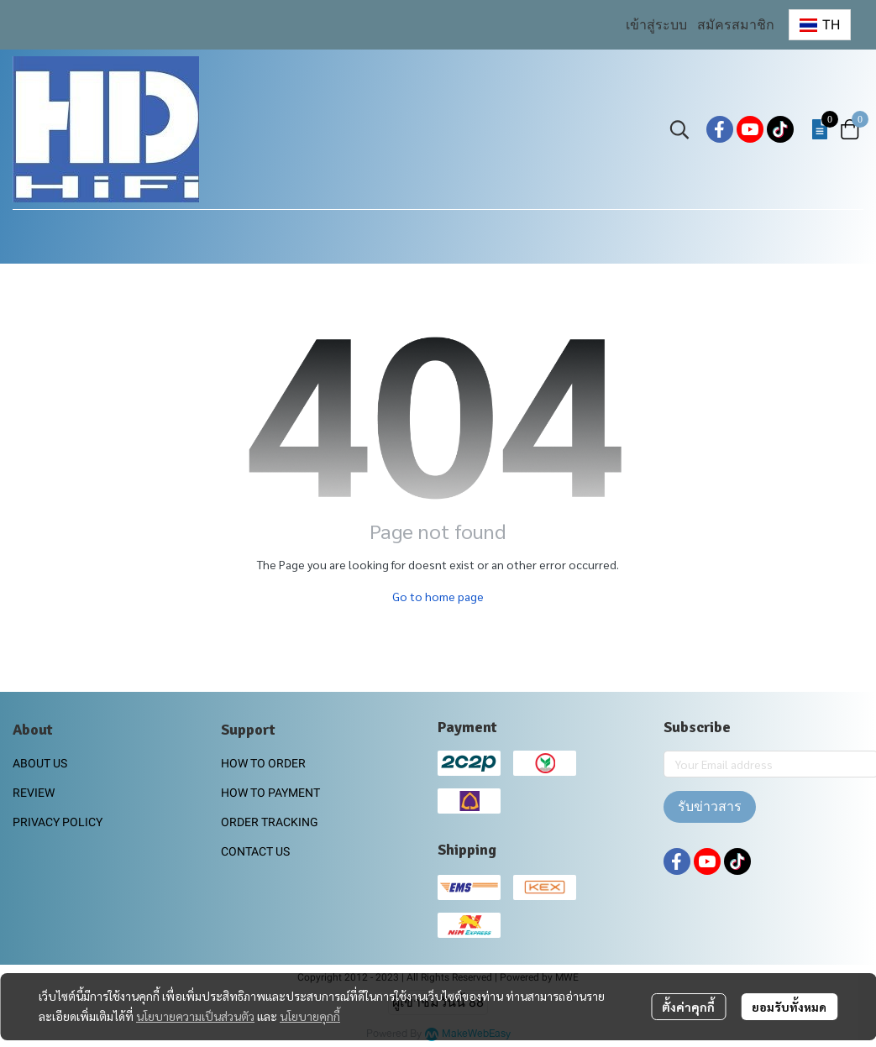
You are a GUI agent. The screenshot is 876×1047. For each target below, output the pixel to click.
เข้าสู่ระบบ (656, 25)
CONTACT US (255, 851)
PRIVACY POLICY (57, 822)
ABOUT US (40, 763)
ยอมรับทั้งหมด (789, 1006)
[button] (820, 24)
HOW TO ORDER (263, 763)
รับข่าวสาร (710, 806)
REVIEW (34, 792)
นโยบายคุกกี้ (310, 1015)
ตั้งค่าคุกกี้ (688, 1006)
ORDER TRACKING (269, 822)
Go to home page (438, 596)
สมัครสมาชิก (735, 25)
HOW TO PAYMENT (270, 792)
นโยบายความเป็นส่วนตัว (195, 1015)
